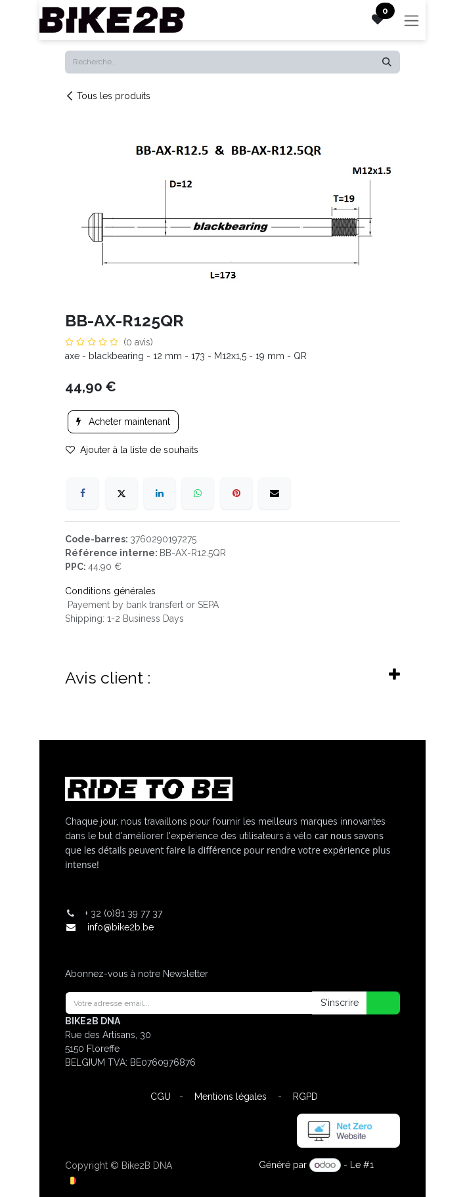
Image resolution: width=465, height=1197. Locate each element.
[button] (375, 1002)
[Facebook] (83, 493)
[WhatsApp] (197, 493)
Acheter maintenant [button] (123, 421)
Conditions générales (110, 591)
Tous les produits (107, 96)
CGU (160, 1096)
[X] (121, 493)
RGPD (305, 1096)
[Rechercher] (387, 62)
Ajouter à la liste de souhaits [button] (132, 450)
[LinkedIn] (159, 493)
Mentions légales (230, 1096)
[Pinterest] (236, 493)
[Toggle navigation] (411, 20)
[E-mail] (274, 493)
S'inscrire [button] (340, 1002)
